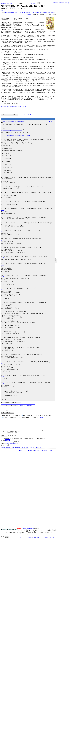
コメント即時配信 (16, 450)
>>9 (2, 231)
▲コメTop (55, 2)
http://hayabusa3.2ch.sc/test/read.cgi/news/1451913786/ (18, 135)
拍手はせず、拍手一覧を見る (27, 114)
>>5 (2, 202)
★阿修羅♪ (3, 3)
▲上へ (20, 453)
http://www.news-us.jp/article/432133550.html (11, 130)
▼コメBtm (61, 2)
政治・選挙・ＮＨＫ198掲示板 (41, 453)
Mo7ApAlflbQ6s (27, 8)
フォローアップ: (4, 410)
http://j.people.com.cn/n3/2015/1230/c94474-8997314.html (14, 106)
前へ (54, 453)
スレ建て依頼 (25, 450)
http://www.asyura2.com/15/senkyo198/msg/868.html (8, 7)
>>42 (2, 363)
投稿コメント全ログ (5, 450)
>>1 (2, 194)
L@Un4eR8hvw (21, 121)
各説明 (41, 417)
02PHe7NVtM (17, 121)
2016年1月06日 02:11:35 (8, 121)
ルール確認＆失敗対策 (12, 445)
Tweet (2, 10)
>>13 (2, 257)
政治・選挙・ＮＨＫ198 (12, 3)
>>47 (2, 376)
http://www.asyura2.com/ (28, 530)
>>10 (2, 210)
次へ (66, 2)
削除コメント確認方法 (35, 450)
